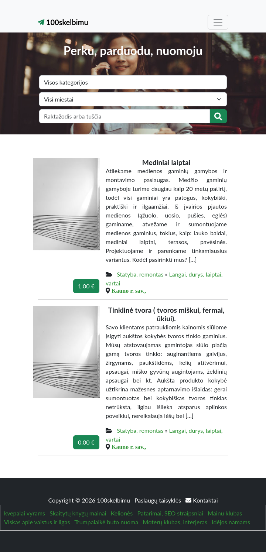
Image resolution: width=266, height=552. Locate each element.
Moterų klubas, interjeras (175, 521)
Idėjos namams (231, 521)
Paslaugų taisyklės (158, 500)
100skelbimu (63, 22)
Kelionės (122, 513)
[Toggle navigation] (218, 22)
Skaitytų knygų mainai (78, 513)
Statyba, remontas (140, 274)
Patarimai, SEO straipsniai (170, 513)
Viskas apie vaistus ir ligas (37, 521)
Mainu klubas (225, 513)
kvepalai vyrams (24, 513)
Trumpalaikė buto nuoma (106, 521)
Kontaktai (201, 500)
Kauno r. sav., (129, 291)
